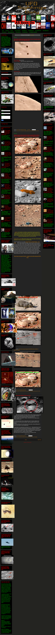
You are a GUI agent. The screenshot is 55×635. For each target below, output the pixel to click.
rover (23, 130)
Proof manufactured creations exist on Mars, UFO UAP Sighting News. (8, 230)
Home (3, 30)
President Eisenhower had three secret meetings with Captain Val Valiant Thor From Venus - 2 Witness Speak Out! (6, 176)
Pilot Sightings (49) (31, 30)
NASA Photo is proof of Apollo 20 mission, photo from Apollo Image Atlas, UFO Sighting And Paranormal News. (49, 160)
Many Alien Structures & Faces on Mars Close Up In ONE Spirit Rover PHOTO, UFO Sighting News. (49, 211)
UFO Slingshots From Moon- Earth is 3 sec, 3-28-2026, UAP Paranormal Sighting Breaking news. (6, 143)
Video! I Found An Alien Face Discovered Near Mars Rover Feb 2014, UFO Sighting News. (48, 221)
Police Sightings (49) (45, 30)
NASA (19, 130)
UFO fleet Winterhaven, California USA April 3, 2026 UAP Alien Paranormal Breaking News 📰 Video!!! (6, 208)
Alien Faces (7, 30)
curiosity (17, 130)
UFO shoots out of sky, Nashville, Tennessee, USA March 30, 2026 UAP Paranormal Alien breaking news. (6, 165)
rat (20, 130)
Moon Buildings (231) (38, 30)
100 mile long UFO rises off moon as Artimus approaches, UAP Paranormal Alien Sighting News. (6, 219)
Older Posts (39, 439)
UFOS (36, 130)
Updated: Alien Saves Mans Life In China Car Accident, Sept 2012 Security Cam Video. (49, 170)
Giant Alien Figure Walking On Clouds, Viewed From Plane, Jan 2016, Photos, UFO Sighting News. (6, 154)
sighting (25, 130)
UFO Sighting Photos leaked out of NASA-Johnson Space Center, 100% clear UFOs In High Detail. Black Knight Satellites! (48, 190)
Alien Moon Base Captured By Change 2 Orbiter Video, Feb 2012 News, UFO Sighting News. (5, 197)
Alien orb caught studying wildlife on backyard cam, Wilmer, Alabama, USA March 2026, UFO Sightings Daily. (6, 132)
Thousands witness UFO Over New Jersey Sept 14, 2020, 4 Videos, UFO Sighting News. (48, 128)
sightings (28, 130)
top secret (32, 130)
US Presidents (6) (24, 30)
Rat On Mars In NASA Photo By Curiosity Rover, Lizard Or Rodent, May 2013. (48, 180)
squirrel (30, 130)
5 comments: (28, 129)
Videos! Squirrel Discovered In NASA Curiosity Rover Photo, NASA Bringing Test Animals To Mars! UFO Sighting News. (27, 136)
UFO (34, 130)
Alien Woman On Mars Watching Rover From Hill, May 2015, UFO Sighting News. (48, 138)
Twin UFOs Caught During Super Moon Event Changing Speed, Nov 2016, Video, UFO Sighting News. (27, 40)
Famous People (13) (17, 30)
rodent (22, 130)
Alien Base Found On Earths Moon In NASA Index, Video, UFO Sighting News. (49, 200)
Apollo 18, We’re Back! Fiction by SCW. (22, 395)
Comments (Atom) (29, 442)
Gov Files (11, 30)
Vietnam (38, 130)
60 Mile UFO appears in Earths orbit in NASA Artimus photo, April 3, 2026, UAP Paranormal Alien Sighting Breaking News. (6, 186)
